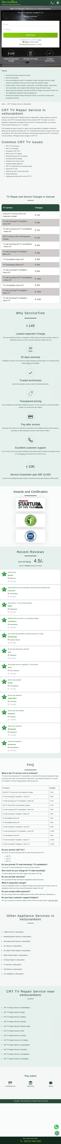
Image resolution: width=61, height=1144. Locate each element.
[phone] (52, 3)
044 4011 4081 (53, 941)
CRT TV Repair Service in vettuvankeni (19, 104)
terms (40, 39)
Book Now (30, 35)
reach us (29, 404)
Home (3, 104)
